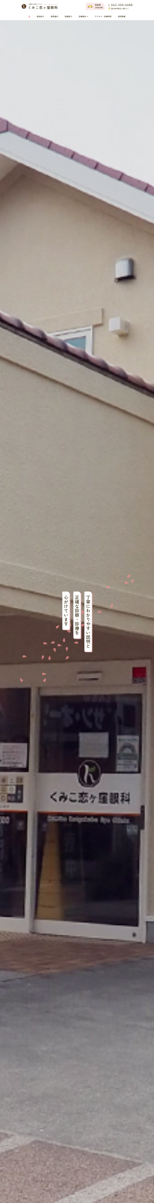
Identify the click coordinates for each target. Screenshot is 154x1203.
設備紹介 (68, 16)
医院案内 (54, 16)
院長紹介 (40, 16)
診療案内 (82, 16)
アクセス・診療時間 (103, 16)
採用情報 (121, 16)
